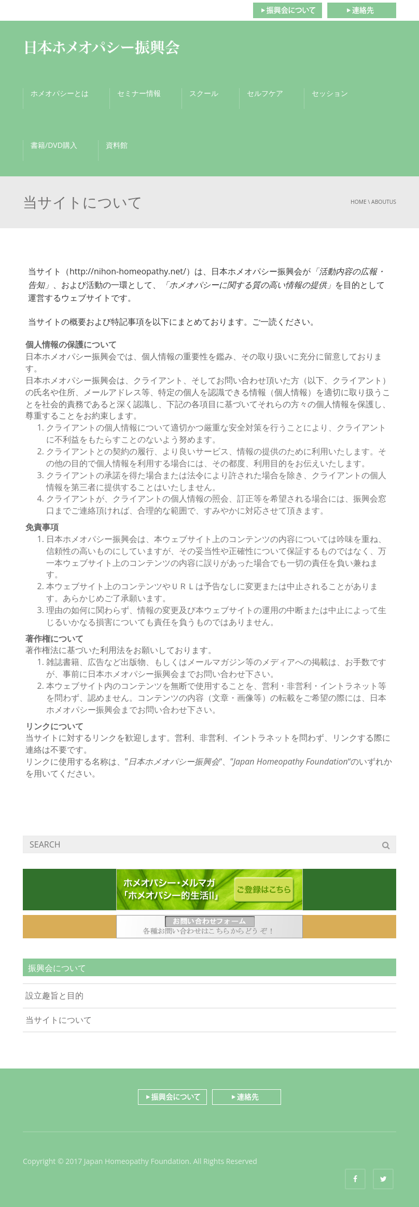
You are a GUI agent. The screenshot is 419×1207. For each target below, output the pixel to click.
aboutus (383, 201)
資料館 (117, 145)
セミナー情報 (139, 93)
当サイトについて (58, 1019)
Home (359, 201)
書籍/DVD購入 (54, 145)
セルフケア (265, 93)
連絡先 (361, 10)
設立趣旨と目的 (54, 995)
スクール (203, 93)
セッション (330, 93)
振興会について (287, 10)
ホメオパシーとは (60, 93)
